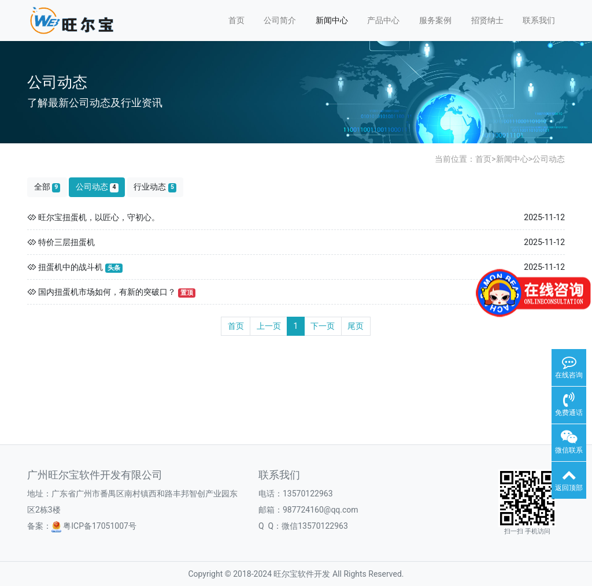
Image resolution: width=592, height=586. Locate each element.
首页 (236, 20)
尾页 (355, 326)
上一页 (269, 326)
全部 (47, 187)
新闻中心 (332, 20)
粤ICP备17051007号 (93, 526)
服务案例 (435, 20)
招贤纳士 (487, 20)
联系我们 (539, 20)
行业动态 (155, 187)
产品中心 (383, 20)
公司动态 (548, 159)
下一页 (322, 326)
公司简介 (280, 20)
